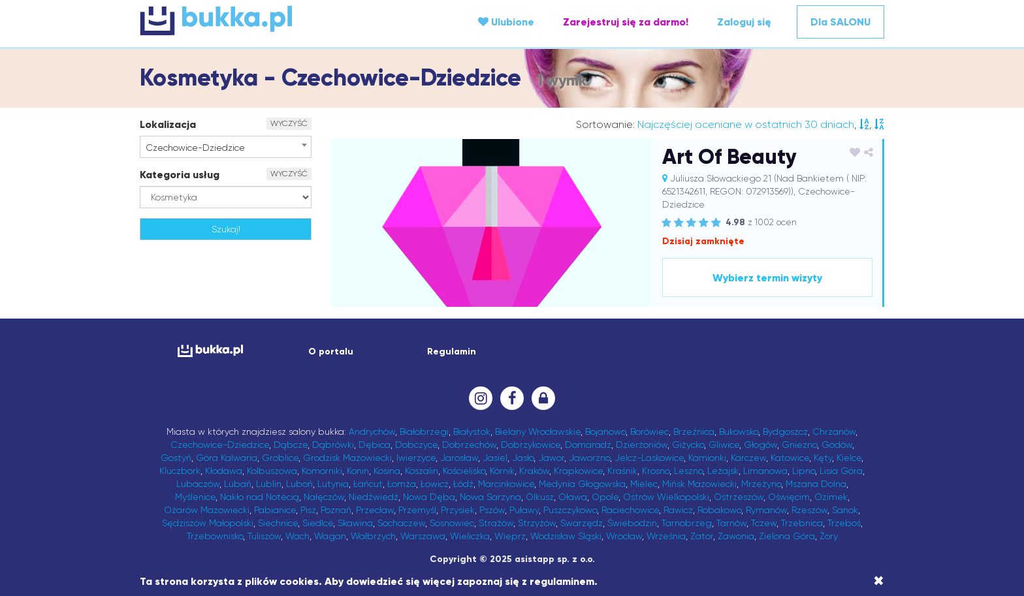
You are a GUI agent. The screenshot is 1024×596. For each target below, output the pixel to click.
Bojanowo (605, 431)
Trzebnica (802, 523)
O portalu (330, 351)
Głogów (760, 444)
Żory (829, 536)
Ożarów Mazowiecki (206, 510)
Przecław (375, 510)
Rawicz (678, 510)
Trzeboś (844, 523)
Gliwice (724, 444)
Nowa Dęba (429, 497)
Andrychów (372, 431)
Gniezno (799, 444)
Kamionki (707, 457)
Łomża (401, 483)
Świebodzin (632, 523)
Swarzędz (581, 523)
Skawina (355, 523)
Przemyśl (417, 510)
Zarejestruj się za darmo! (625, 22)
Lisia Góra (841, 470)
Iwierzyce (416, 457)
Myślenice (195, 497)
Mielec (644, 483)
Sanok (845, 510)
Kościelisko (464, 470)
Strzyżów (537, 523)
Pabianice (275, 510)
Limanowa (765, 470)
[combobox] (226, 147)
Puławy (524, 510)
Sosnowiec (452, 523)
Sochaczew (401, 523)
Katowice (790, 457)
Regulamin (451, 351)
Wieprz (510, 536)
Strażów (496, 523)
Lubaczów (197, 483)
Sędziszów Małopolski (207, 523)
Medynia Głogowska (582, 483)
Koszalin (421, 470)
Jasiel (495, 457)
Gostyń (176, 457)
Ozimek (831, 497)
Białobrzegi (424, 431)
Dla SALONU (840, 22)
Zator (701, 536)
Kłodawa (223, 470)
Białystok (471, 431)
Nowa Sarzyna (490, 497)
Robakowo (719, 510)
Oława (572, 497)
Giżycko (688, 444)
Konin (358, 470)
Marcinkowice (506, 483)
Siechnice (278, 523)
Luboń (299, 483)
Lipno (803, 470)
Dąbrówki (333, 444)
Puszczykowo (570, 510)
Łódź (463, 483)
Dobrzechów (469, 444)
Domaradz (588, 444)
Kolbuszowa (272, 470)
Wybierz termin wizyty (767, 278)
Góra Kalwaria (226, 457)
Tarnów (731, 523)
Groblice (280, 457)
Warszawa (422, 536)
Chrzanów (834, 431)
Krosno (655, 470)
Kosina (387, 470)
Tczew (763, 523)
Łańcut (368, 483)
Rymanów (766, 510)
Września (666, 536)
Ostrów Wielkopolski (666, 497)
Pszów (492, 510)
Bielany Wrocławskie (538, 431)
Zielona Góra (787, 536)
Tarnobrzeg (687, 523)
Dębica (375, 444)
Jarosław (459, 457)
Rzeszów (809, 510)
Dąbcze (291, 444)
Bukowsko (738, 431)
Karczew (748, 457)
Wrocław (624, 536)
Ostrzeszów (738, 497)
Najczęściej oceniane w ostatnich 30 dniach (745, 124)
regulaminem (562, 581)
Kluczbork (179, 470)
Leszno (688, 470)
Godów (837, 444)
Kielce (849, 457)
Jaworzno (589, 457)
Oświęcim (789, 497)
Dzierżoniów (641, 444)
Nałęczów (324, 497)
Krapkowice (578, 470)
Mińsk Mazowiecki (699, 483)
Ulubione (506, 22)
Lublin (268, 483)
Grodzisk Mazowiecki (347, 457)
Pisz (308, 510)
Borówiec (649, 431)
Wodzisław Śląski (565, 536)
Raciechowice (630, 510)
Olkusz (540, 497)
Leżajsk (723, 470)
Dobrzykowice (530, 444)
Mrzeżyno (761, 483)
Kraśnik (622, 470)
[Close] (878, 581)
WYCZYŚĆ (289, 123)
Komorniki (322, 470)
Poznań (336, 510)
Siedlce (317, 523)
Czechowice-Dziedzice (219, 444)
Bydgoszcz (785, 431)
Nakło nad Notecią (259, 497)
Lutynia (333, 483)
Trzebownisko (215, 536)
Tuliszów (264, 536)
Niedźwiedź (373, 497)
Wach (297, 536)
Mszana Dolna (816, 483)
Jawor (551, 457)
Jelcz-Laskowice (649, 457)
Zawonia (736, 536)
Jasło (523, 457)
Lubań (237, 483)
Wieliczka (470, 536)
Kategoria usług (179, 174)
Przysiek (458, 510)
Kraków (534, 470)
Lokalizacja (168, 124)
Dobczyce (416, 444)
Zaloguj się (744, 22)
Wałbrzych (373, 536)
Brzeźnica (693, 431)
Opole (605, 497)
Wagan (330, 536)
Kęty (823, 457)
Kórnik (502, 470)
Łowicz (435, 483)
